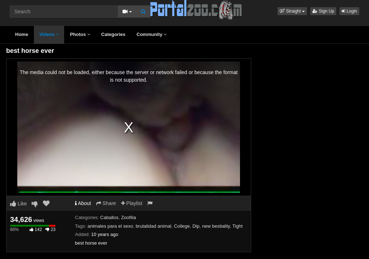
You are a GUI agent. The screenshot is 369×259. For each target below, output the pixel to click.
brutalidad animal (153, 226)
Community (151, 34)
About (83, 203)
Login (349, 11)
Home (21, 34)
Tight (237, 226)
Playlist (131, 203)
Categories (113, 34)
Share (106, 203)
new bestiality (216, 226)
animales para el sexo (110, 226)
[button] (292, 11)
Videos (49, 34)
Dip (196, 226)
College (182, 226)
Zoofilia (128, 217)
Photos (80, 34)
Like (18, 203)
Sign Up (323, 11)
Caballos (109, 217)
